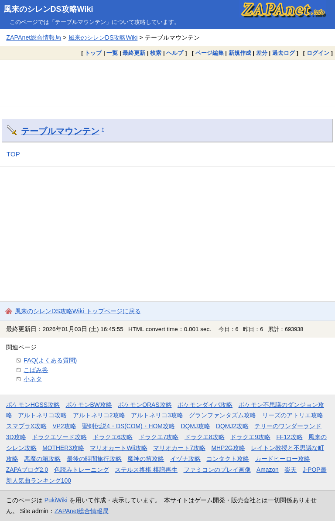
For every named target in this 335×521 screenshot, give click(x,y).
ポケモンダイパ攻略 (205, 404)
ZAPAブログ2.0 (27, 469)
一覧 (112, 53)
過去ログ (283, 53)
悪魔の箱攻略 (42, 458)
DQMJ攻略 (195, 426)
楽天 (290, 469)
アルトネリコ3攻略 (157, 415)
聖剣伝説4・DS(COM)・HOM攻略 (128, 426)
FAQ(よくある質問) (50, 360)
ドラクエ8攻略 (205, 436)
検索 (155, 53)
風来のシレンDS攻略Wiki (48, 9)
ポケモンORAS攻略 (144, 404)
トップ (93, 53)
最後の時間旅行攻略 (94, 458)
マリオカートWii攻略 (118, 447)
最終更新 (134, 53)
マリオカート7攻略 (179, 447)
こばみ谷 (36, 369)
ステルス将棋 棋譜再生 (146, 469)
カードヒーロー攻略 (282, 458)
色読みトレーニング (81, 469)
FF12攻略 (289, 436)
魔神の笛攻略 (145, 458)
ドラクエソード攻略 (59, 436)
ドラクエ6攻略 (113, 436)
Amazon (267, 469)
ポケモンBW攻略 (89, 404)
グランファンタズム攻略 (222, 415)
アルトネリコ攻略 (42, 415)
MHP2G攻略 (228, 447)
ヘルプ (174, 53)
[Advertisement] (167, 82)
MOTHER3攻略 (63, 447)
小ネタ (33, 379)
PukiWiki (56, 500)
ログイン (318, 53)
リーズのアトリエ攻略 (292, 415)
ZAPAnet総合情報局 (33, 37)
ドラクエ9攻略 (250, 436)
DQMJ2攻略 (232, 426)
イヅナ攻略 (185, 458)
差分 (261, 53)
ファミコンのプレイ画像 (217, 469)
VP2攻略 (64, 426)
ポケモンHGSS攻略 (33, 404)
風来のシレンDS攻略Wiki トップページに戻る (78, 311)
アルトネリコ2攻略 (99, 415)
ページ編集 (209, 53)
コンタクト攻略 (227, 458)
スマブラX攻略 (26, 426)
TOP (13, 154)
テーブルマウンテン (60, 131)
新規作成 (240, 53)
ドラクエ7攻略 (159, 436)
